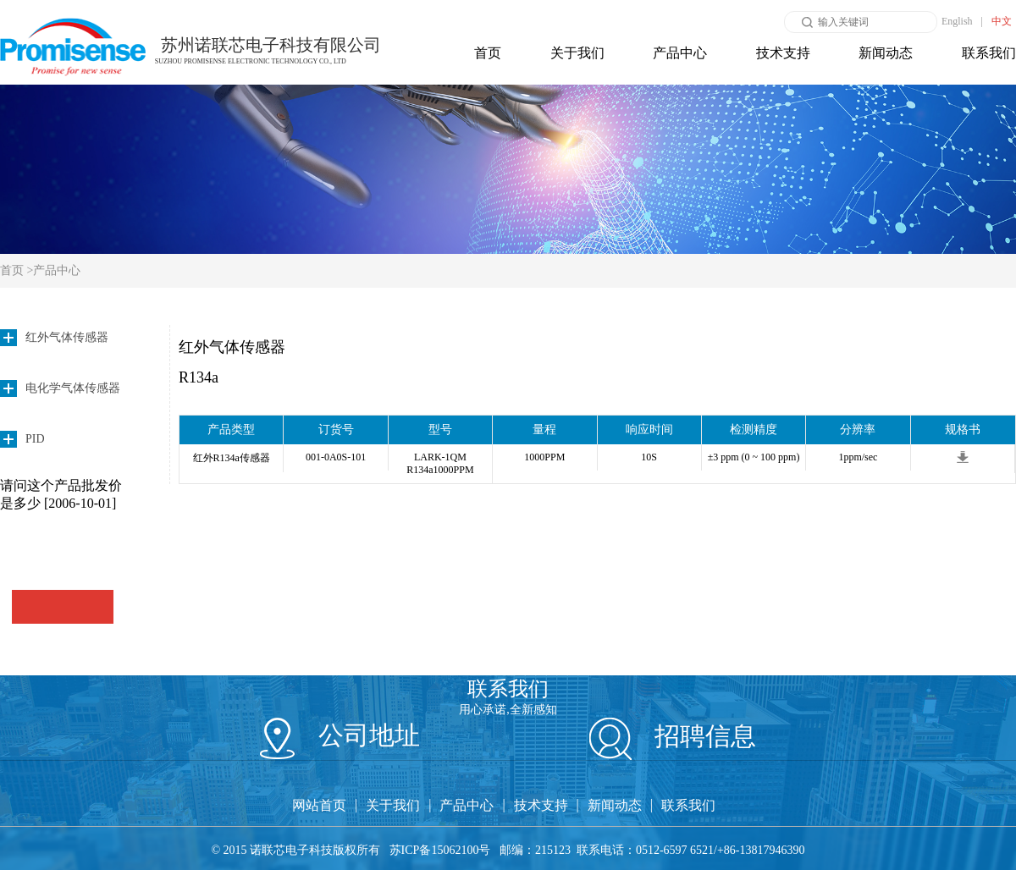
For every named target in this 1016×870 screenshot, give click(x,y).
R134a (198, 377)
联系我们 (989, 53)
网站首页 (319, 805)
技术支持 (783, 53)
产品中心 (680, 53)
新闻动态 (886, 53)
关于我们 (577, 53)
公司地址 (340, 735)
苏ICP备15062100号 (440, 850)
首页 (487, 53)
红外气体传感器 (232, 347)
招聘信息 (673, 736)
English (957, 21)
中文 (1001, 21)
